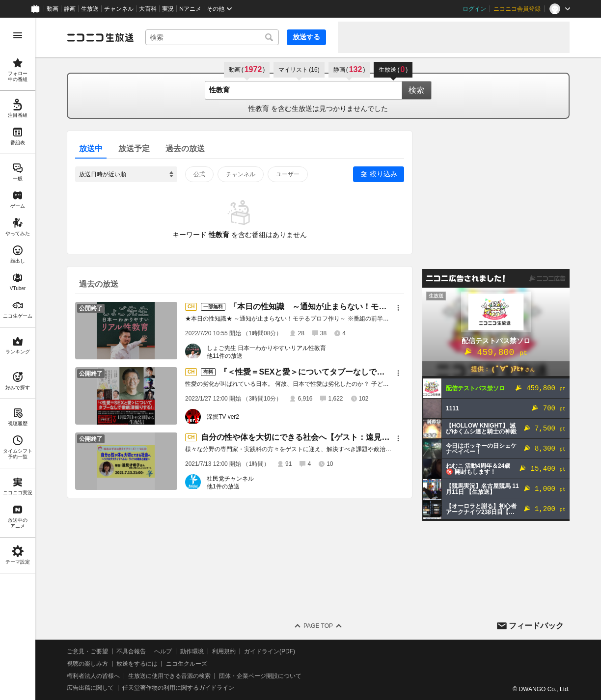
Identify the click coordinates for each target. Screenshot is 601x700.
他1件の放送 (223, 486)
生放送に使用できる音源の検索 (169, 676)
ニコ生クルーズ (186, 664)
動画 (52, 9)
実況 (168, 9)
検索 (416, 90)
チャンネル (119, 9)
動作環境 (192, 651)
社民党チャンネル (230, 478)
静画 (70, 9)
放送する (306, 37)
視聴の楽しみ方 (87, 663)
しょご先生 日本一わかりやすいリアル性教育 (266, 348)
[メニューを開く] (17, 35)
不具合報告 (131, 651)
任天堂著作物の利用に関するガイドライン (178, 688)
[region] (17, 359)
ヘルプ (163, 651)
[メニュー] (398, 308)
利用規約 (224, 651)
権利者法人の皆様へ (93, 676)
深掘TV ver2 (223, 416)
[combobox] (212, 37)
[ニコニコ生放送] (100, 37)
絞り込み (383, 174)
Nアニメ (190, 9)
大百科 (148, 9)
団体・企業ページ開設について (260, 676)
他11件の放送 (225, 355)
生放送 (90, 9)
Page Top (318, 625)
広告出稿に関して (90, 687)
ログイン (474, 9)
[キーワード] (212, 37)
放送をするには (137, 664)
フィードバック (536, 625)
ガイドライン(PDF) (269, 651)
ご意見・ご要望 (87, 651)
